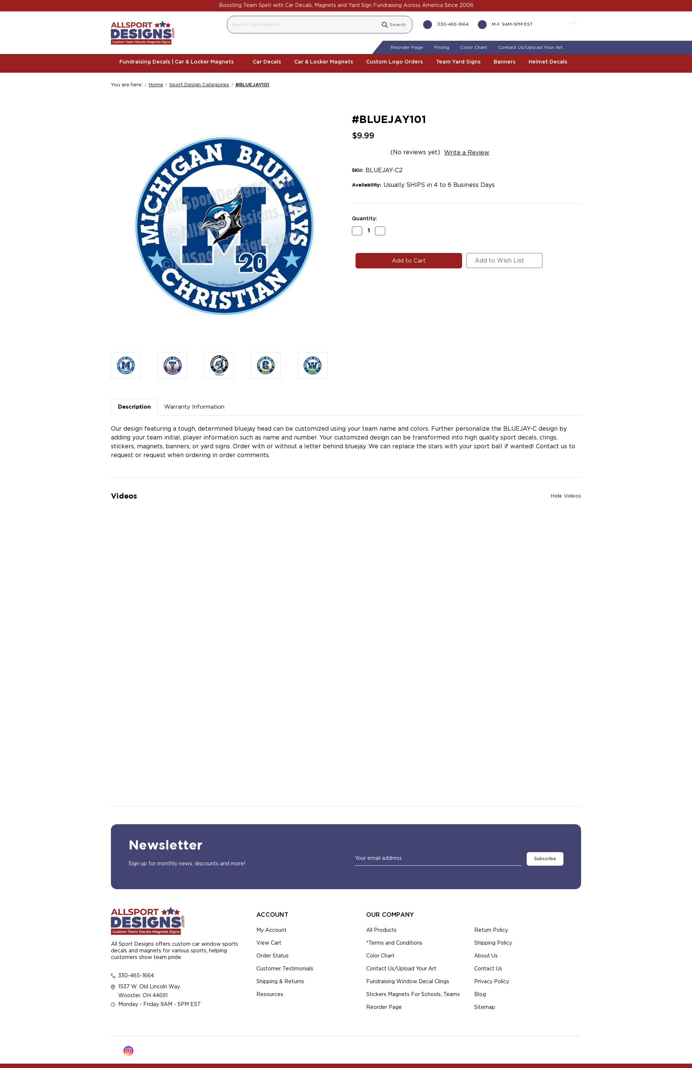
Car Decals (267, 61)
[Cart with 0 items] (566, 24)
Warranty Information (194, 406)
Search (388, 24)
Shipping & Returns (280, 978)
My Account (271, 927)
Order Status (272, 953)
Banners (504, 61)
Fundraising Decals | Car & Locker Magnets (179, 61)
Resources (269, 991)
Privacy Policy (491, 978)
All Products (381, 927)
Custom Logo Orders (394, 61)
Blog (480, 991)
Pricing (441, 46)
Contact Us (488, 966)
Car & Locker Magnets (323, 61)
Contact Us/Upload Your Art (530, 46)
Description (134, 406)
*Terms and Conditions (394, 940)
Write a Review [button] (466, 152)
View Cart (268, 940)
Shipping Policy (493, 940)
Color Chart (473, 46)
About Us (486, 953)
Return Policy (491, 927)
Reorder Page (407, 46)
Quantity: (364, 217)
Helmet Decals (551, 61)
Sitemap (484, 1004)
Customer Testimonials (284, 966)
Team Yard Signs (458, 61)
